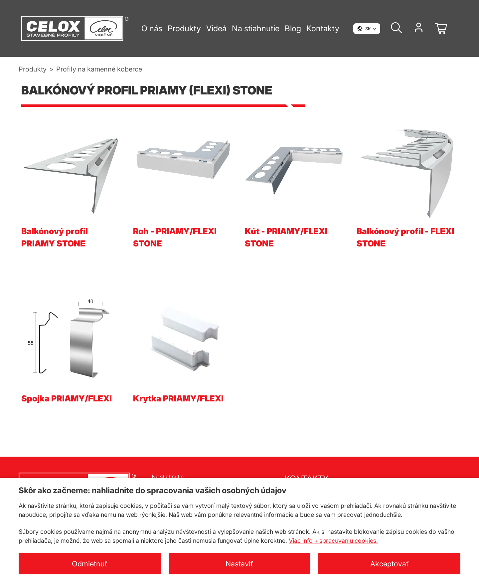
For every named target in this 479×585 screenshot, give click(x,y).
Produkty (33, 69)
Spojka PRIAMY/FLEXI (66, 398)
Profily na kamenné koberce (99, 69)
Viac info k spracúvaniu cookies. (333, 540)
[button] (366, 28)
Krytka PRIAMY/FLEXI (178, 398)
